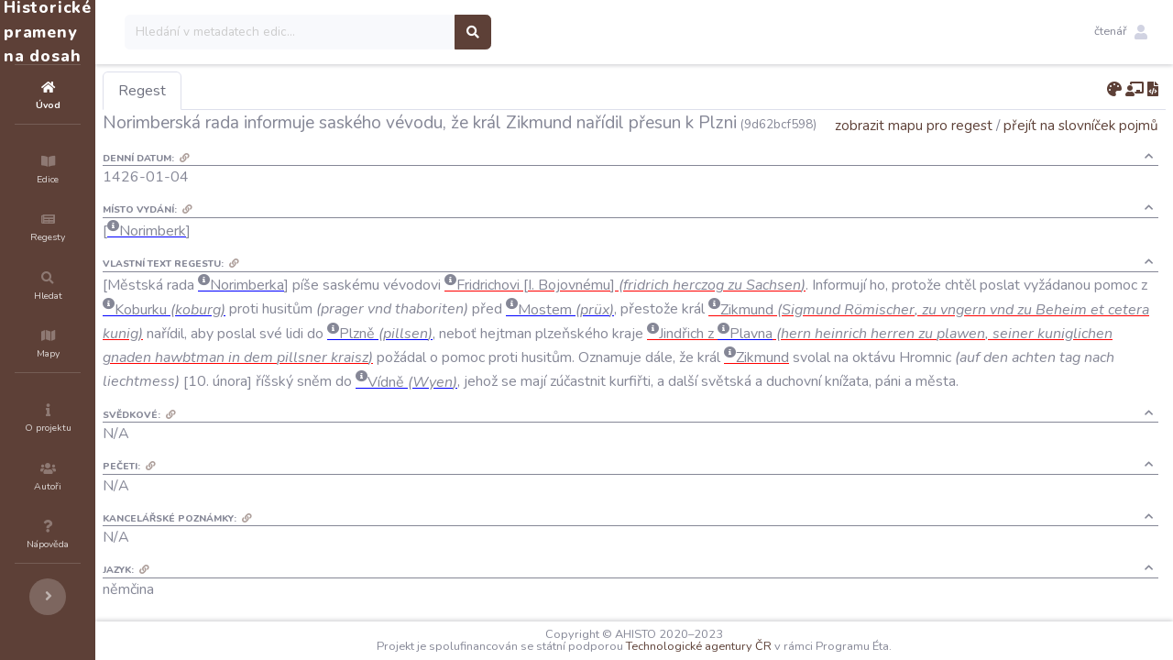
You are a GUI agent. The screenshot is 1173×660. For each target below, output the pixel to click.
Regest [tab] (252, 91)
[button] (1120, 32)
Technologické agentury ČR (754, 646)
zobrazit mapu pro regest (913, 150)
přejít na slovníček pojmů (1080, 150)
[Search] (400, 32)
